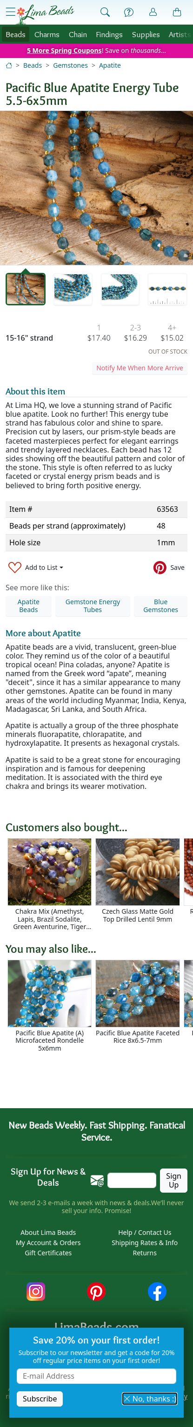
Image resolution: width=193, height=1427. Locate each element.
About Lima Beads (48, 1232)
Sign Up (173, 1180)
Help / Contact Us (144, 1232)
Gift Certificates (48, 1252)
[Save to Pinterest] (169, 567)
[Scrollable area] (99, 884)
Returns (145, 1252)
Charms (47, 34)
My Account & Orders (48, 1242)
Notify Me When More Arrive (139, 367)
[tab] (26, 289)
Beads (16, 34)
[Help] (128, 12)
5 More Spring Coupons (64, 50)
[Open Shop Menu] (11, 12)
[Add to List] (36, 567)
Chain (78, 34)
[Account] (153, 12)
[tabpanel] (96, 188)
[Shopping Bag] (177, 12)
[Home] (9, 65)
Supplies (146, 34)
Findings (109, 34)
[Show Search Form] (105, 12)
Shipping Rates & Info (145, 1242)
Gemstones (70, 65)
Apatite (110, 65)
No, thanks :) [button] (149, 1399)
